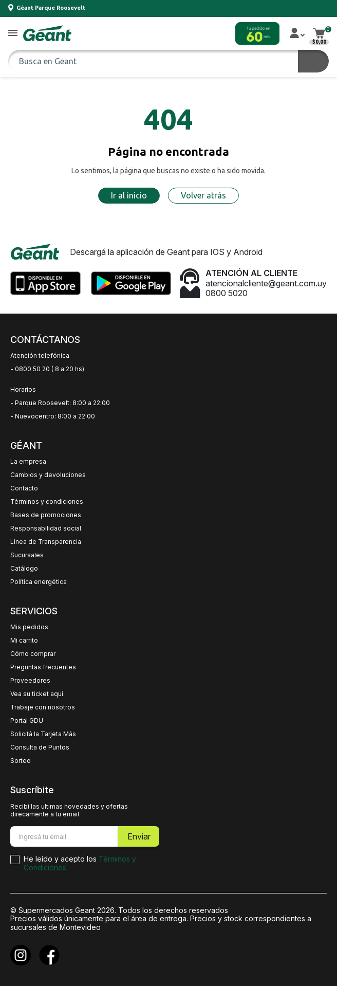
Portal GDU (26, 721)
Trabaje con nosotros (42, 707)
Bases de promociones (45, 515)
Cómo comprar (32, 654)
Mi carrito (24, 640)
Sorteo (20, 761)
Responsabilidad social (45, 528)
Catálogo (24, 568)
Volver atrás (203, 195)
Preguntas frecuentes (43, 667)
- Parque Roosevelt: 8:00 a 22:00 (60, 403)
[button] (12, 34)
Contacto (24, 488)
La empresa (28, 462)
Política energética (38, 582)
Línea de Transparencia (45, 542)
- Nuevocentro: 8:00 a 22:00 (52, 416)
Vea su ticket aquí (36, 694)
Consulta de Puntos (39, 747)
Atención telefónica (39, 356)
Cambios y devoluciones (48, 475)
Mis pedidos (29, 627)
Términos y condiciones (46, 502)
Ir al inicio (129, 195)
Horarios (23, 390)
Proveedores (30, 681)
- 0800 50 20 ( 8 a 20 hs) (47, 369)
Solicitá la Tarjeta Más (43, 734)
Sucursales (27, 555)
